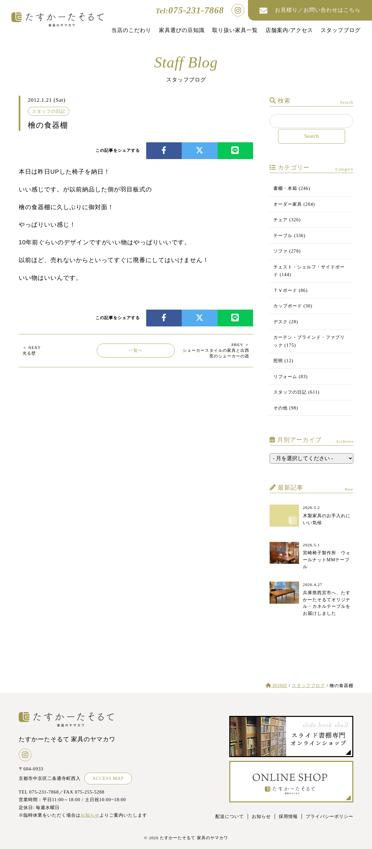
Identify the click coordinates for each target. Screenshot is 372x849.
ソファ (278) (287, 251)
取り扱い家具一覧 (235, 30)
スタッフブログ (341, 30)
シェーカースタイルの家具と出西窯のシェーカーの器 (216, 350)
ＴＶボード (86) (290, 290)
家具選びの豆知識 (182, 30)
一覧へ (135, 350)
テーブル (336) (289, 235)
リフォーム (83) (290, 376)
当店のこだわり (131, 30)
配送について (229, 816)
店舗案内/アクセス (289, 30)
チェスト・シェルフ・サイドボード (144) (309, 270)
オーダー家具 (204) (294, 204)
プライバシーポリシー (329, 816)
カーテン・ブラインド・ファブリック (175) (309, 341)
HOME (276, 685)
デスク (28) (285, 321)
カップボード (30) (292, 305)
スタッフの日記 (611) (296, 392)
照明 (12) (283, 360)
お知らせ (90, 815)
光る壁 (32, 350)
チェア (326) (287, 219)
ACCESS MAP (108, 778)
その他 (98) (285, 407)
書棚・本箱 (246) (291, 188)
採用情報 (288, 816)
